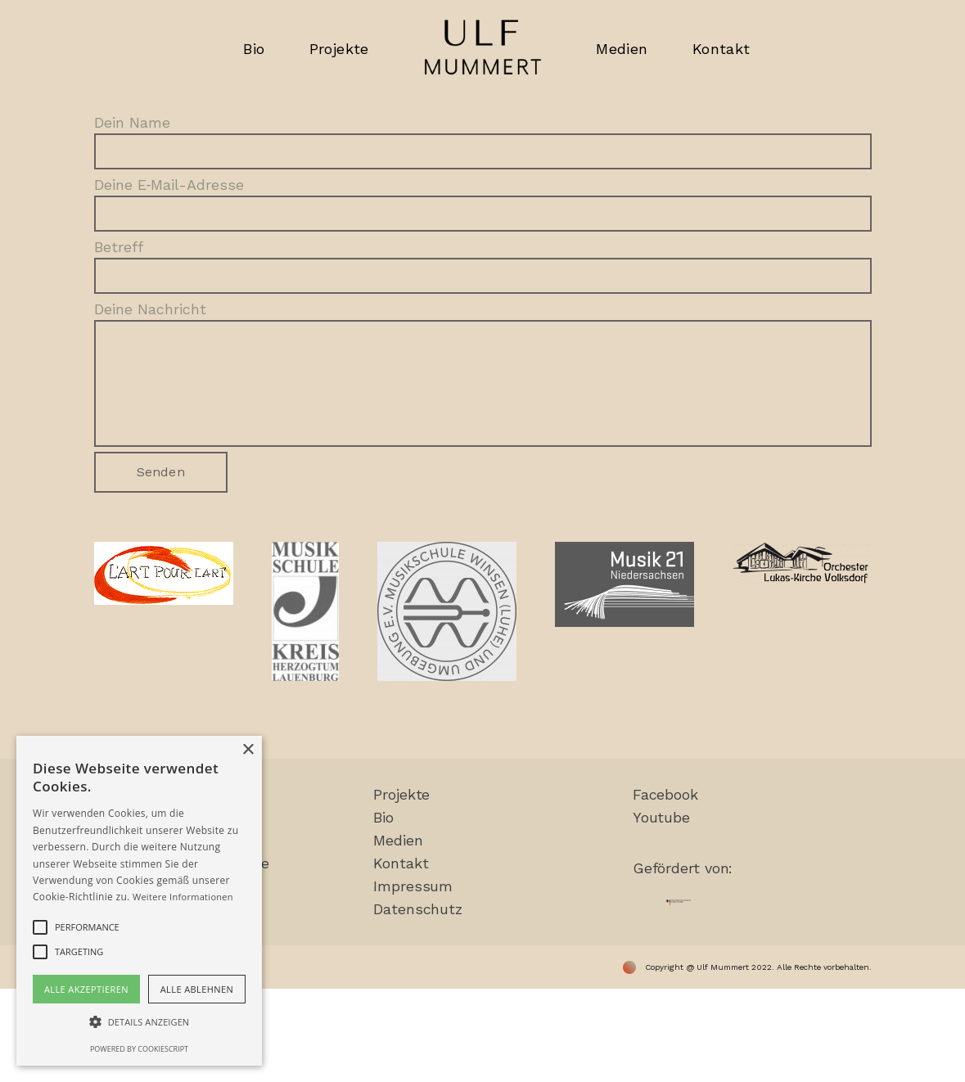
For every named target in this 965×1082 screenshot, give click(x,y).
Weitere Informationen (183, 896)
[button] (139, 1022)
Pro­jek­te (401, 794)
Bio (383, 817)
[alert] (139, 901)
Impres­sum (413, 886)
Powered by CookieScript (139, 1049)
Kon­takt (400, 863)
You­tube (661, 817)
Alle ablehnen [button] (196, 989)
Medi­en (397, 840)
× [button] (247, 750)
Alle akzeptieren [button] (86, 989)
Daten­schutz (417, 908)
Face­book (665, 794)
